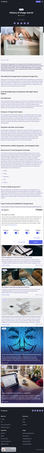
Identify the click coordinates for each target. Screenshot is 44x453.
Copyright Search (27, 438)
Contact (25, 424)
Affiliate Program (5, 427)
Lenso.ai (40, 161)
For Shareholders (27, 444)
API (2, 422)
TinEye (24, 118)
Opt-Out (3, 433)
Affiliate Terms (4, 444)
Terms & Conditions (6, 441)
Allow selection (21, 242)
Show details (37, 237)
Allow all (36, 242)
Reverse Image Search (28, 433)
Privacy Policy (4, 438)
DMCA (2, 436)
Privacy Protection (5, 424)
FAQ (24, 419)
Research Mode (27, 441)
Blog (24, 422)
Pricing (2, 419)
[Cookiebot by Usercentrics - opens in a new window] (36, 210)
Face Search (26, 436)
